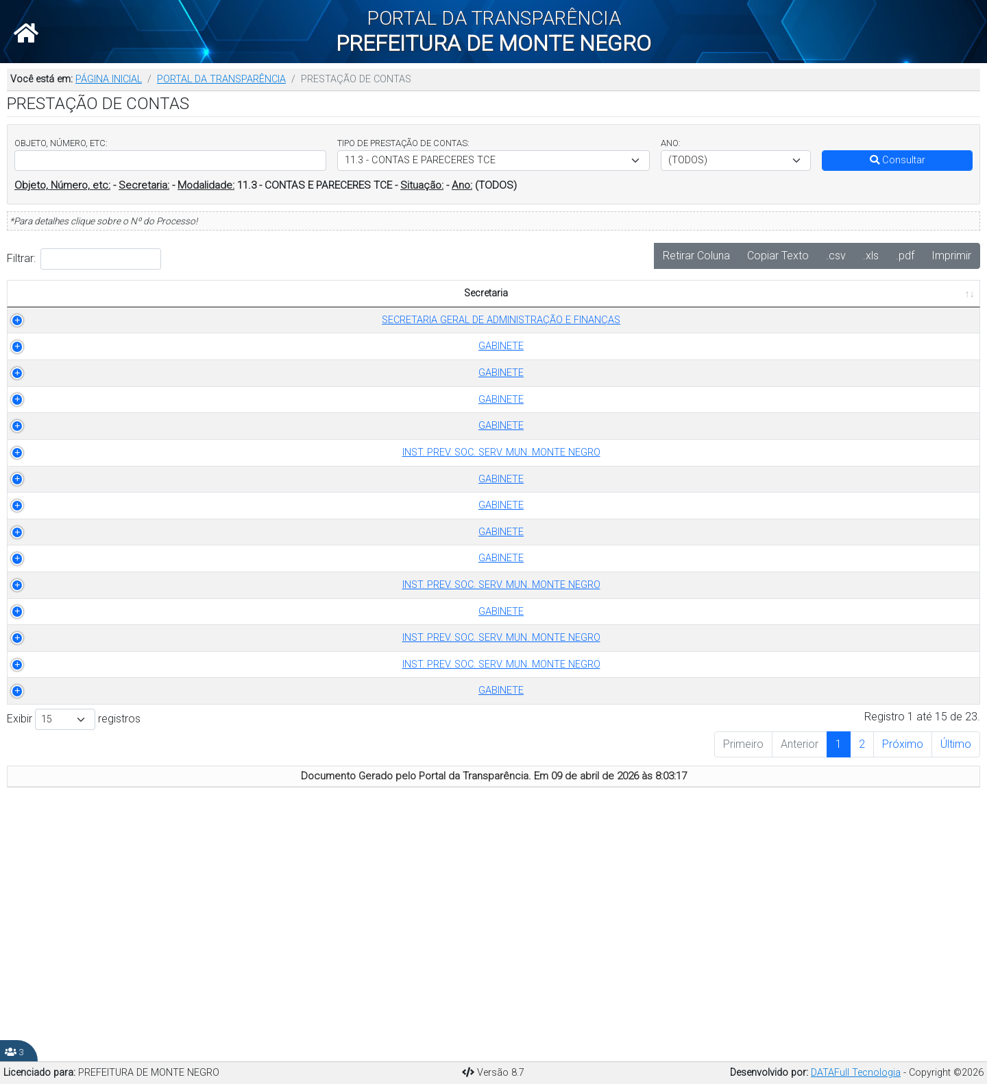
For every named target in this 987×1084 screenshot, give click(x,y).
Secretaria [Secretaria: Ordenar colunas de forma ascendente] (103, 308)
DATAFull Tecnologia (856, 1073)
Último (955, 981)
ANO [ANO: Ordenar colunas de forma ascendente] (382, 308)
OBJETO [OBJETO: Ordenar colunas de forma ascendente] (437, 308)
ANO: (671, 143)
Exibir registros (74, 956)
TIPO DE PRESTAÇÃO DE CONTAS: (403, 143)
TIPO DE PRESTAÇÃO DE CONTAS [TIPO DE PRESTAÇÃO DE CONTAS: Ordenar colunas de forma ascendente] (283, 300)
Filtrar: (84, 259)
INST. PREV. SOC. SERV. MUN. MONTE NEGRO (111, 549)
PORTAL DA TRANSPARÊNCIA (221, 79)
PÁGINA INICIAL (108, 79)
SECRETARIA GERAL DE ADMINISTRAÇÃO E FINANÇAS (111, 342)
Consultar (897, 160)
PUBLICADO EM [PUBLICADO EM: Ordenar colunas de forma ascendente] (924, 308)
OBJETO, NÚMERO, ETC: (61, 143)
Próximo (902, 981)
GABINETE (111, 376)
